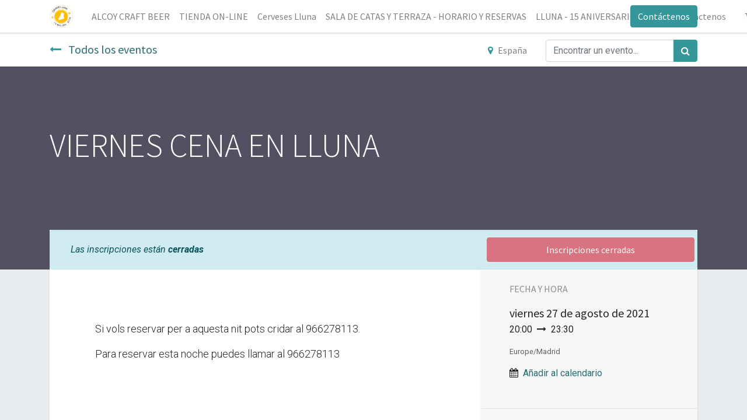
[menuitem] (130, 16)
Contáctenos (664, 16)
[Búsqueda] (685, 51)
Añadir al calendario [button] (562, 373)
